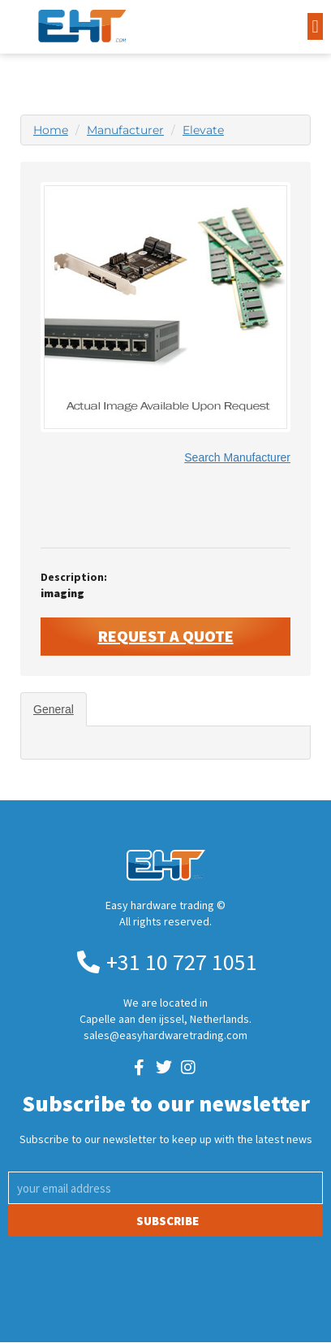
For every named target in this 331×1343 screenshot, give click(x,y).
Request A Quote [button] (166, 636)
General (53, 709)
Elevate (203, 130)
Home (50, 130)
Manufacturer (125, 130)
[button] (315, 26)
